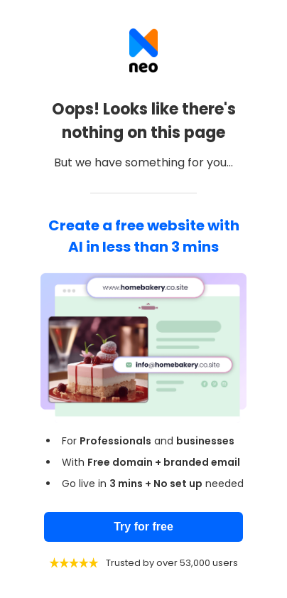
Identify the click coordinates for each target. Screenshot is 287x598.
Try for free (143, 526)
